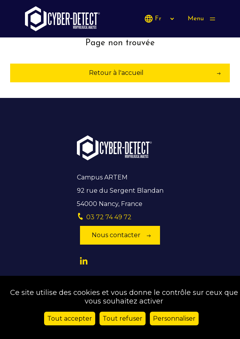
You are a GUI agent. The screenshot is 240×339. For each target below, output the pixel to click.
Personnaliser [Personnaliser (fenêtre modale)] (174, 318)
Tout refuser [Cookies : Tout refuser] (122, 318)
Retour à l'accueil (116, 72)
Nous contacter (116, 235)
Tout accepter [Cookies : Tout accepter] (69, 318)
